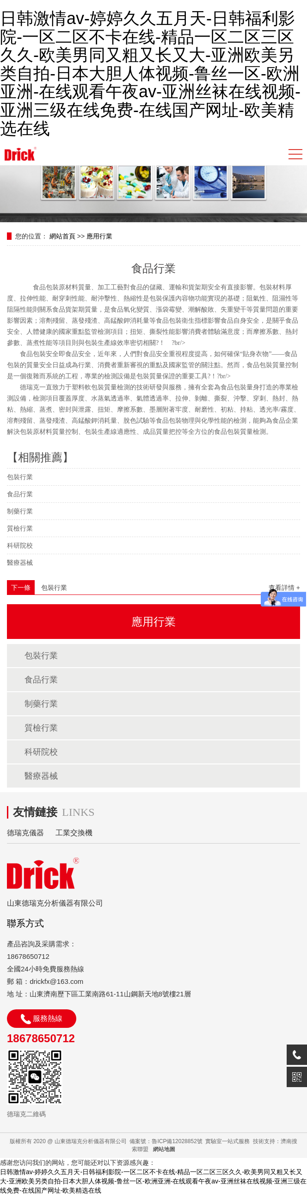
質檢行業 (20, 528)
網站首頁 (62, 236)
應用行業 (99, 236)
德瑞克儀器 (25, 833)
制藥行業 (20, 511)
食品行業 (20, 494)
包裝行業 (20, 477)
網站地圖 (164, 1149)
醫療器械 (20, 562)
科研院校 (20, 545)
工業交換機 (73, 833)
